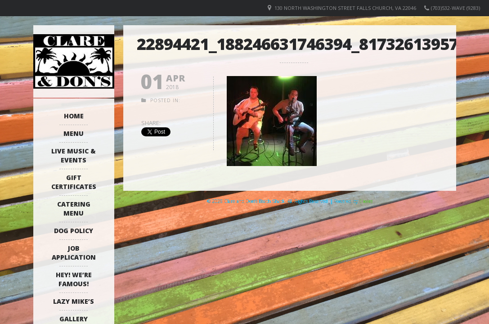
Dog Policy (73, 230)
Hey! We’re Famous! (74, 279)
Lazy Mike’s (73, 301)
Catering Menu (73, 208)
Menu (73, 133)
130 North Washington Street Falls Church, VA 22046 (345, 7)
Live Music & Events (73, 155)
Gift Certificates (73, 182)
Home (74, 116)
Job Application (74, 252)
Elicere (365, 201)
